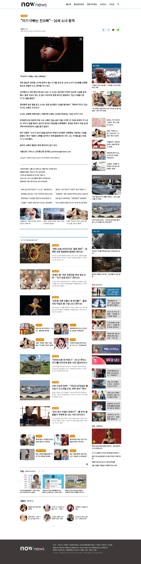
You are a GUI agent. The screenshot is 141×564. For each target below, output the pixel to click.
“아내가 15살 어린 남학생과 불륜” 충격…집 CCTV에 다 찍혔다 (28, 491)
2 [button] (53, 525)
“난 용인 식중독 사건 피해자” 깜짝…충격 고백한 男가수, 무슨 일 (58, 519)
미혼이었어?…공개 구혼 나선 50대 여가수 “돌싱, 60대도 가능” (34, 519)
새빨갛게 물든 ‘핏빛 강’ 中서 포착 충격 (32, 172)
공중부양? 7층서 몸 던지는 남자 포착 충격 (33, 181)
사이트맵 (110, 545)
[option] (29, 484)
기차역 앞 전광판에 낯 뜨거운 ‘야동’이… (33, 175)
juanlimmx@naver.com (60, 151)
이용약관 (66, 545)
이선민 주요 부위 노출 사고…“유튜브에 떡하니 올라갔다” (81, 519)
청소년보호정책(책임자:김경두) (87, 545)
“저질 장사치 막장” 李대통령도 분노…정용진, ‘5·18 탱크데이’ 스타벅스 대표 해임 (75, 492)
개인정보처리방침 (73, 545)
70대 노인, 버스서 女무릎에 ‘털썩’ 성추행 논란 (35, 178)
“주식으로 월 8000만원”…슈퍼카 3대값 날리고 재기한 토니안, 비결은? (52, 491)
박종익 (23, 29)
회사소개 (60, 545)
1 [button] (52, 525)
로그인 (54, 545)
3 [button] (55, 525)
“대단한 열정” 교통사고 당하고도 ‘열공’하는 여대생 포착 (38, 169)
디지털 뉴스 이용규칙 (101, 545)
